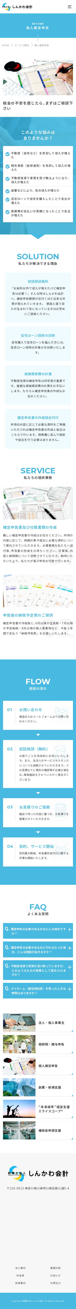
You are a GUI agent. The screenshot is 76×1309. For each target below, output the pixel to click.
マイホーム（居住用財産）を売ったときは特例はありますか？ (38, 990)
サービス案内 (22, 45)
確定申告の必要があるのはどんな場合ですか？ (38, 931)
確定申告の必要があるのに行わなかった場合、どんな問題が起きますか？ (38, 949)
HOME (5, 45)
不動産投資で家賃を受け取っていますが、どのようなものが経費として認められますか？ (38, 970)
